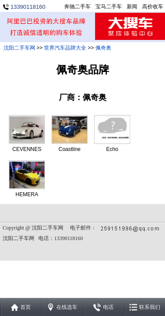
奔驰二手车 (77, 7)
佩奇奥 (103, 48)
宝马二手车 (108, 7)
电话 (108, 307)
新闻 (132, 7)
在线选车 (66, 307)
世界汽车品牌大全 (65, 48)
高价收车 (152, 7)
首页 (25, 307)
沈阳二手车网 (19, 48)
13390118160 (28, 7)
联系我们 (149, 307)
